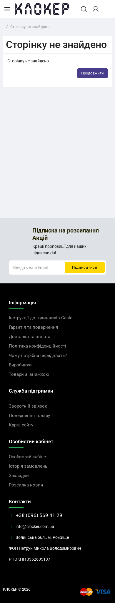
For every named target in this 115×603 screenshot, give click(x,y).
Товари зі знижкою (29, 374)
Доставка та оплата (29, 336)
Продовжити (92, 73)
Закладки (19, 475)
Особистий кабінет (28, 456)
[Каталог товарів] (7, 8)
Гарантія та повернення (33, 327)
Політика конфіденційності (37, 346)
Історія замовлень (28, 466)
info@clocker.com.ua (31, 526)
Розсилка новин (26, 485)
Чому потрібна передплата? (38, 355)
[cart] (106, 9)
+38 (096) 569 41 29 (35, 515)
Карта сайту (21, 425)
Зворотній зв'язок (28, 406)
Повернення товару (29, 415)
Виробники (20, 365)
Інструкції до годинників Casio (41, 317)
